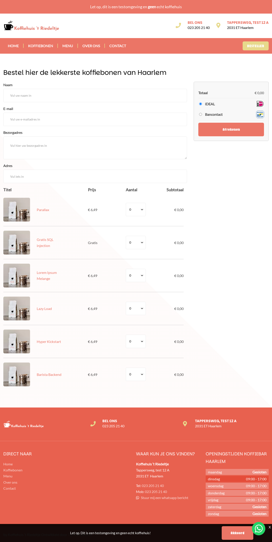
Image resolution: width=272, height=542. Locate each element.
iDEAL (210, 104)
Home (13, 46)
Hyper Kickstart (49, 341)
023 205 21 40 (199, 27)
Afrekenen (231, 129)
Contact (117, 46)
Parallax (43, 210)
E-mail (8, 108)
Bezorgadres (12, 132)
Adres (7, 165)
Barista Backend (49, 374)
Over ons (91, 46)
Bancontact (214, 114)
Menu (67, 46)
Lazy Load (44, 308)
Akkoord (237, 533)
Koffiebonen (40, 46)
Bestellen (255, 46)
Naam (7, 85)
